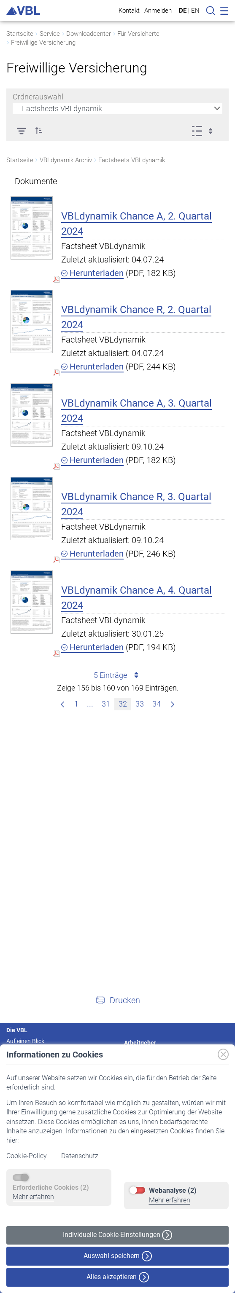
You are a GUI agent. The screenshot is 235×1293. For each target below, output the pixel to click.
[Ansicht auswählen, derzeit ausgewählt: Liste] (204, 130)
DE (182, 10)
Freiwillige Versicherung (43, 42)
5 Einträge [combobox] (117, 675)
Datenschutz (79, 1156)
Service (50, 33)
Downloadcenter (88, 33)
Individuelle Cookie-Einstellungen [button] (117, 1235)
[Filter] (21, 130)
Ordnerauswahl (38, 96)
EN (195, 10)
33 (141, 703)
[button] (39, 130)
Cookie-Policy (27, 1156)
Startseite (19, 33)
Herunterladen (92, 273)
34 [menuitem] (158, 703)
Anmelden (158, 10)
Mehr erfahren (33, 1197)
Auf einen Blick (25, 1041)
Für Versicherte (138, 33)
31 (107, 703)
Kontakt (129, 10)
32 (124, 703)
